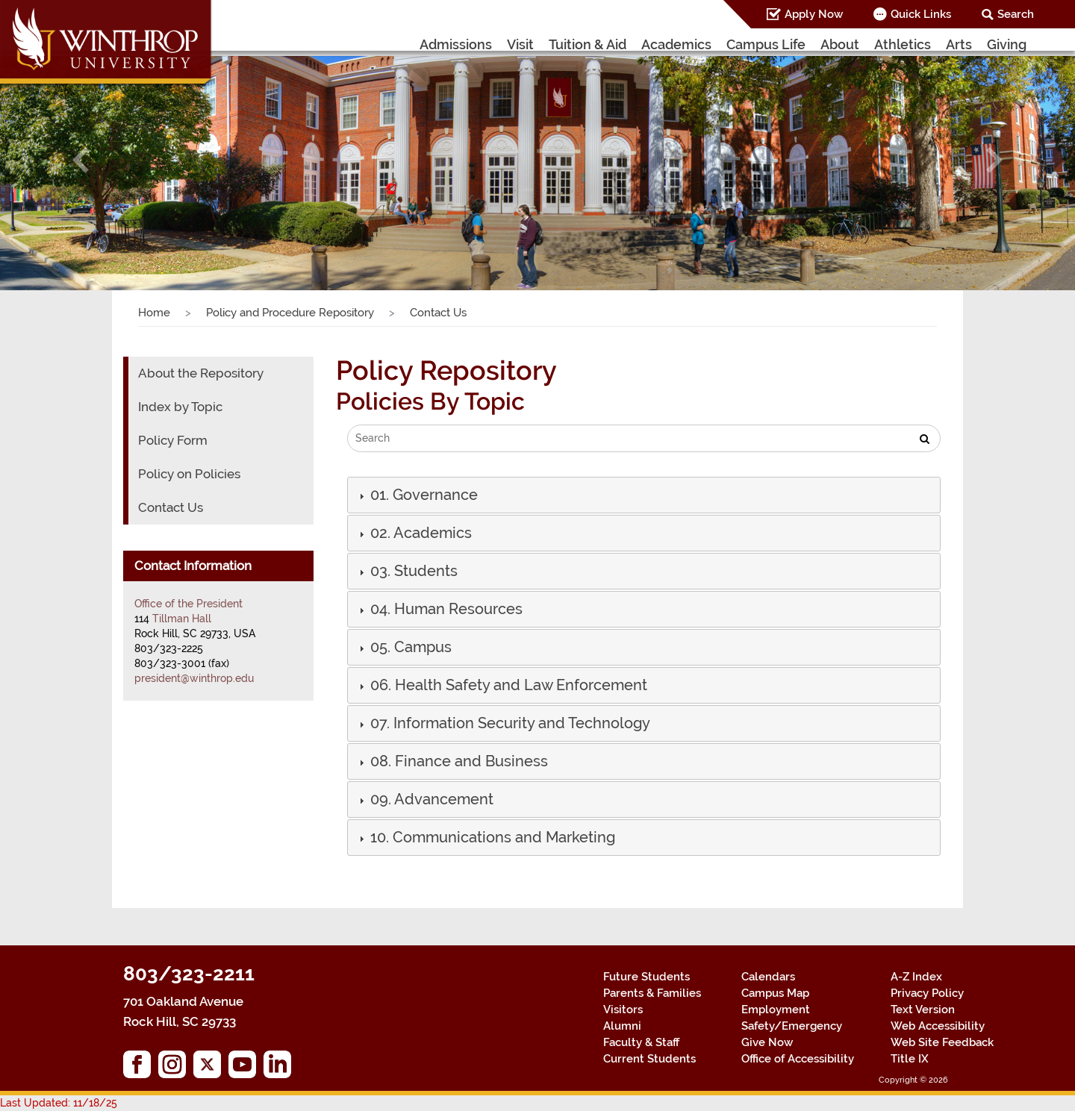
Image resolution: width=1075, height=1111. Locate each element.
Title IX (910, 1058)
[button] (80, 159)
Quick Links (921, 14)
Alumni (622, 1026)
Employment (775, 1009)
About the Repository (201, 373)
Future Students (646, 976)
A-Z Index (916, 976)
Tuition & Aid (587, 44)
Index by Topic (180, 406)
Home (154, 312)
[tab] (644, 495)
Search (1015, 14)
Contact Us (170, 507)
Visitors (623, 1009)
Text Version (923, 1009)
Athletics (902, 44)
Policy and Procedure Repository (290, 312)
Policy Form (173, 440)
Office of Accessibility (797, 1058)
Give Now (767, 1042)
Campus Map (775, 993)
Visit (520, 44)
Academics (676, 44)
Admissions (456, 44)
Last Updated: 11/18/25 (58, 1103)
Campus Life (766, 44)
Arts (959, 44)
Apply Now (814, 14)
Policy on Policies (189, 473)
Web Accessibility (938, 1026)
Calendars (768, 976)
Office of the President (188, 604)
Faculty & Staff (641, 1042)
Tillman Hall (181, 619)
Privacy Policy (927, 993)
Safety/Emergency (791, 1026)
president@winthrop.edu (194, 678)
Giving (1006, 44)
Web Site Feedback (942, 1042)
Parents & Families (652, 993)
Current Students (649, 1058)
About (839, 44)
